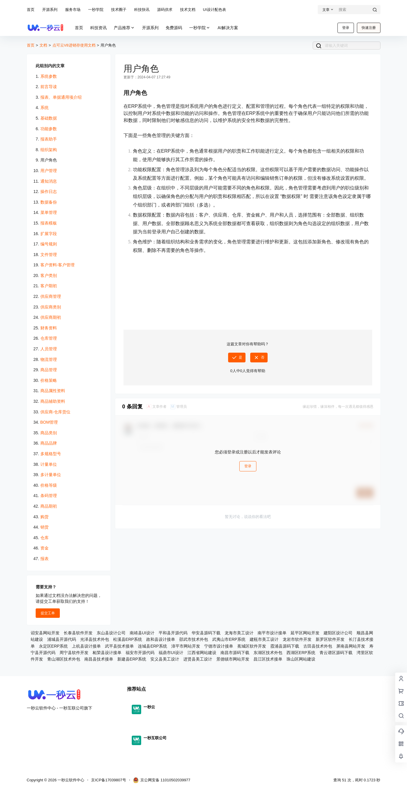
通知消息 (48, 181)
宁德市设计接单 (218, 646)
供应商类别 (50, 307)
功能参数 (48, 128)
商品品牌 (48, 443)
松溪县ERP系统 (127, 639)
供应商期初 (50, 317)
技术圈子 (118, 9)
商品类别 (48, 432)
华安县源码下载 (206, 632)
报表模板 (48, 223)
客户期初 (48, 285)
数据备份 (48, 202)
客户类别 (48, 275)
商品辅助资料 (52, 401)
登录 (345, 28)
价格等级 (48, 485)
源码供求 (164, 9)
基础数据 (48, 118)
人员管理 (48, 348)
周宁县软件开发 (74, 652)
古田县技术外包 (317, 646)
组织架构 (48, 149)
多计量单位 (50, 474)
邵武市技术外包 (193, 639)
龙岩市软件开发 (297, 639)
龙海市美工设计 (239, 632)
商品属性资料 (52, 390)
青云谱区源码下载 (335, 652)
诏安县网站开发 (45, 632)
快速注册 (369, 28)
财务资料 (48, 328)
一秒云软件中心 (71, 780)
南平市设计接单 (272, 632)
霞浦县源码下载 (284, 646)
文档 (43, 45)
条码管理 (48, 495)
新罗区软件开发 (330, 639)
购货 (44, 516)
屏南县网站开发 (350, 646)
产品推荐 (124, 27)
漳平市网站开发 (185, 646)
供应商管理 (50, 296)
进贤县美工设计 (197, 659)
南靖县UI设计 (142, 632)
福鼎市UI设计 (171, 652)
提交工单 (48, 613)
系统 (44, 107)
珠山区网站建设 (300, 659)
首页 (30, 9)
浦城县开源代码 (61, 639)
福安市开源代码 (140, 652)
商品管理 (48, 369)
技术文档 (187, 9)
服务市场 (72, 9)
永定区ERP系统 (53, 646)
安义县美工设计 (164, 659)
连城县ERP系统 (152, 646)
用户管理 (48, 170)
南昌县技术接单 (98, 659)
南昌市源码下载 (234, 652)
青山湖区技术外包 (63, 659)
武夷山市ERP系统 (228, 639)
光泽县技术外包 (94, 639)
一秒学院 (95, 9)
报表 (44, 558)
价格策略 (48, 380)
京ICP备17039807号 (108, 780)
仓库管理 (48, 338)
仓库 (44, 537)
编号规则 (48, 244)
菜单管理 (48, 212)
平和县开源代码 (173, 632)
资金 (44, 548)
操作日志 (48, 191)
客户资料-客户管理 (57, 265)
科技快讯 (141, 9)
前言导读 (48, 86)
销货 (44, 527)
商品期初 (48, 506)
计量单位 (48, 464)
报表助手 (48, 139)
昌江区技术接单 (267, 659)
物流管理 (48, 359)
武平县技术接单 (119, 646)
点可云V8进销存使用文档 (73, 45)
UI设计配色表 (214, 9)
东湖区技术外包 (267, 652)
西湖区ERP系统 (301, 652)
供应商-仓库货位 (55, 412)
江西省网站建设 (201, 652)
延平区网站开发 (305, 632)
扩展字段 (48, 233)
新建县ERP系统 (131, 659)
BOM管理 (49, 422)
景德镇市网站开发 (232, 659)
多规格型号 (50, 453)
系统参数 (48, 76)
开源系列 (49, 9)
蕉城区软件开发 (251, 646)
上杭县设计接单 (86, 646)
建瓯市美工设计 (264, 639)
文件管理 (48, 254)
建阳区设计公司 (338, 632)
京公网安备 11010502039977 (161, 780)
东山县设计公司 (111, 632)
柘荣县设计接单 (107, 652)
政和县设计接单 (160, 639)
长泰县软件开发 (78, 632)
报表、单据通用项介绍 (61, 97)
